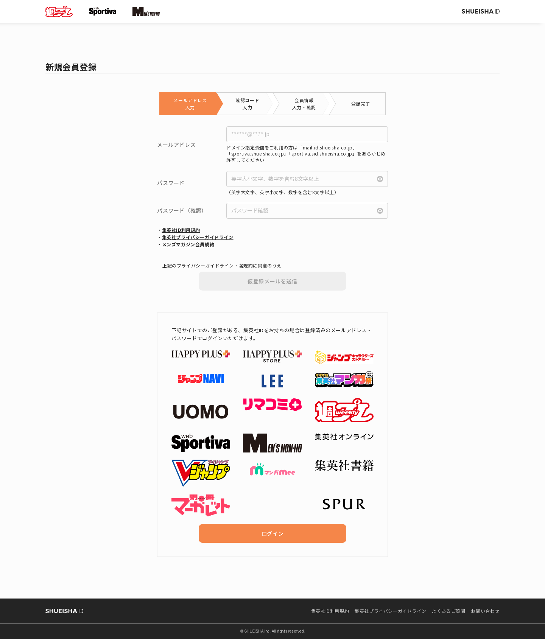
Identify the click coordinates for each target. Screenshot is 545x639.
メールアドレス (176, 144)
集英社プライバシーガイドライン (198, 237)
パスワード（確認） (182, 210)
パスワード (171, 183)
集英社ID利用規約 (181, 230)
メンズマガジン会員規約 (188, 244)
